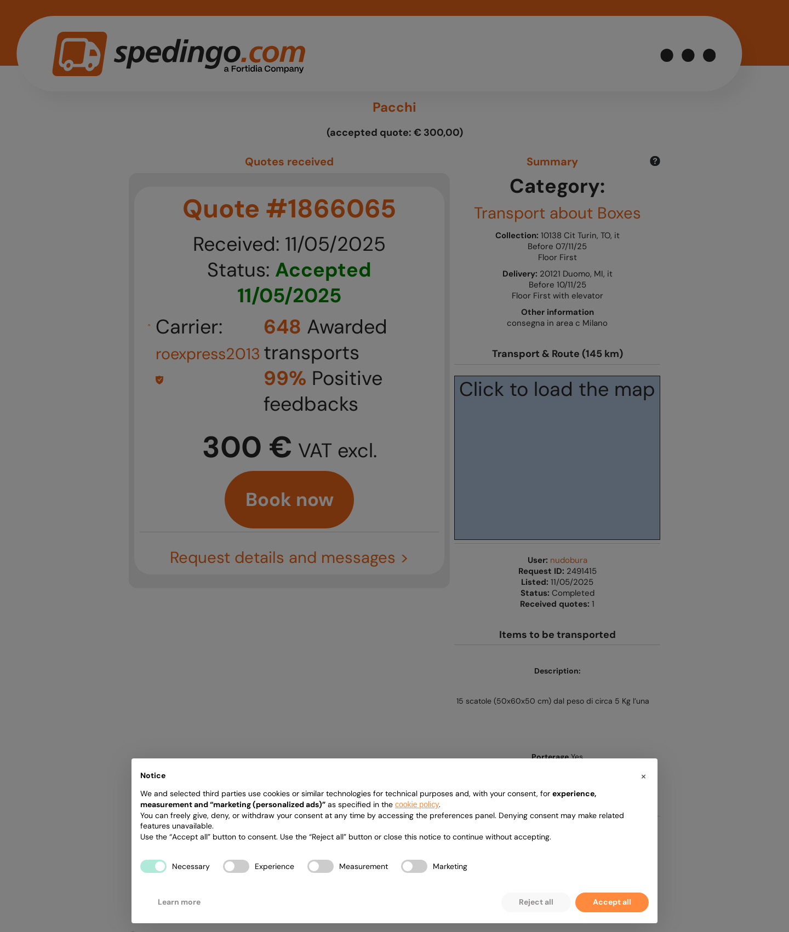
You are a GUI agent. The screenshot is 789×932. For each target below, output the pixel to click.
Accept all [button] (612, 902)
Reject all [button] (536, 902)
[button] (643, 776)
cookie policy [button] (417, 804)
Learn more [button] (179, 902)
